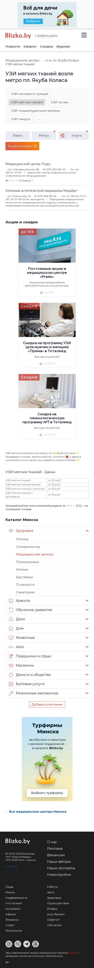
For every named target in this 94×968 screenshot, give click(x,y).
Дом (16, 628)
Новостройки (59, 875)
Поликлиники (27, 562)
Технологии (13, 930)
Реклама (55, 849)
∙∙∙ (39, 119)
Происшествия (58, 903)
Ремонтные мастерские (33, 693)
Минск (10, 892)
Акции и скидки (21, 222)
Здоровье (21, 531)
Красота (19, 600)
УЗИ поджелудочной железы (35, 111)
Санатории (25, 592)
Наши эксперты (61, 868)
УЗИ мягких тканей (27, 102)
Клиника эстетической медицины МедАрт (41, 191)
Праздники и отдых (30, 656)
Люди (9, 886)
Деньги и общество (30, 674)
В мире (52, 908)
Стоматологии (28, 547)
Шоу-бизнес (56, 914)
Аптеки (22, 569)
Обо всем (54, 925)
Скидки (46, 46)
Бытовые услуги (27, 684)
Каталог (30, 46)
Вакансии (56, 855)
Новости (12, 46)
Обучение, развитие (30, 610)
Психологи (25, 585)
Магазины (21, 665)
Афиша (10, 914)
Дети (17, 619)
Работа (52, 886)
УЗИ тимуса (20, 119)
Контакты (11, 866)
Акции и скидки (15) (22, 146)
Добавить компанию (47, 704)
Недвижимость (16, 897)
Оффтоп (53, 919)
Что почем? (13, 903)
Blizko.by (74, 952)
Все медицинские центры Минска (35, 812)
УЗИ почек (59, 102)
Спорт (10, 925)
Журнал (63, 46)
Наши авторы (59, 862)
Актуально (12, 908)
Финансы (12, 919)
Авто (16, 647)
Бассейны (24, 577)
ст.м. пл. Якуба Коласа (62, 60)
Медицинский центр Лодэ (27, 164)
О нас (52, 842)
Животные (22, 637)
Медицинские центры (22, 60)
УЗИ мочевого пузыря (29, 94)
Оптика (22, 539)
